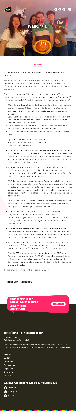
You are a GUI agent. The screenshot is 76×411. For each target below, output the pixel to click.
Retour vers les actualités (19, 282)
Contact (7, 376)
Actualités (8, 361)
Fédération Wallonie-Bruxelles (58, 347)
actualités (38, 64)
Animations (9, 365)
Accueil (7, 354)
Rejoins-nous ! (58, 304)
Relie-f (25, 345)
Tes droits (8, 372)
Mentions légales (11, 337)
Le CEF (7, 358)
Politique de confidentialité (16, 340)
